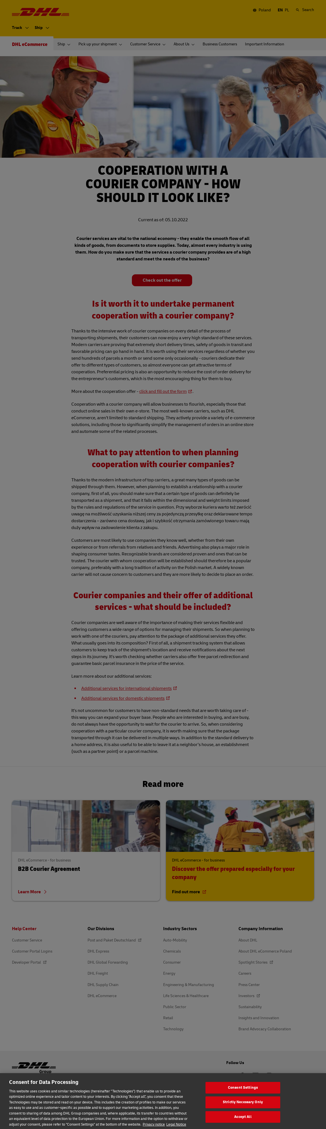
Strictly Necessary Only (243, 1107)
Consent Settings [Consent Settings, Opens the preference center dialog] (243, 1092)
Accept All (242, 1121)
